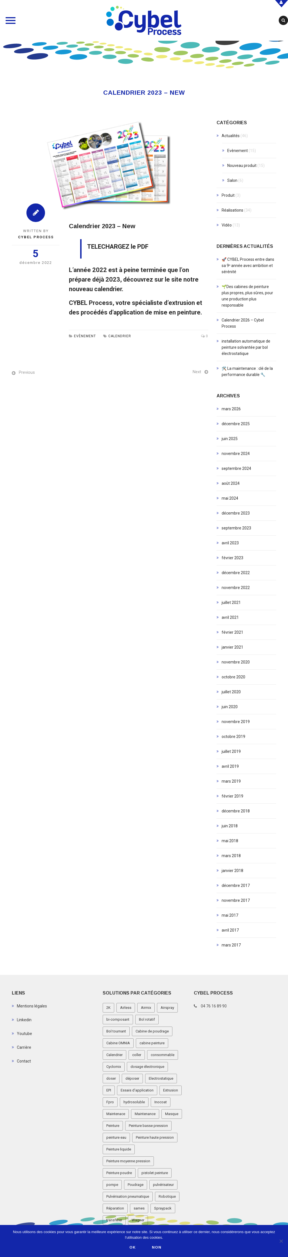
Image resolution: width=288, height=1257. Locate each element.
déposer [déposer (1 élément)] (132, 1078)
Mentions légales (32, 1006)
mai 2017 (230, 915)
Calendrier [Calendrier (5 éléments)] (114, 1055)
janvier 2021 (232, 647)
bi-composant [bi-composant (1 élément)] (117, 1019)
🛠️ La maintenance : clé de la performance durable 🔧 (247, 371)
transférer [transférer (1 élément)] (114, 1220)
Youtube (24, 1033)
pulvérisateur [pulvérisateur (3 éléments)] (163, 1185)
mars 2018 (231, 855)
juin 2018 (230, 826)
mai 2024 (230, 498)
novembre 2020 (236, 662)
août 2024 (231, 483)
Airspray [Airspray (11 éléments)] (167, 1007)
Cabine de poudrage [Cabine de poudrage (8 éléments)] (152, 1031)
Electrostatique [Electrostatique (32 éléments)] (161, 1078)
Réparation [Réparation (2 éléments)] (115, 1208)
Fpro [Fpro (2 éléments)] (110, 1102)
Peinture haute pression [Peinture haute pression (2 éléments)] (155, 1137)
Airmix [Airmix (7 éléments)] (146, 1007)
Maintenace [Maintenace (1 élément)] (115, 1114)
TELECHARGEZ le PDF (117, 246)
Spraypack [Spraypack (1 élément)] (163, 1208)
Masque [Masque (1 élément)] (171, 1114)
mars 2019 (231, 781)
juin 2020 (230, 707)
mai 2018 (230, 841)
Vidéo (227, 225)
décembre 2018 (236, 811)
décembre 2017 (236, 885)
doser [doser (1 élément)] (111, 1078)
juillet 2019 (231, 751)
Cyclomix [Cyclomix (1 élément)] (113, 1067)
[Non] (281, 1241)
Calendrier (119, 336)
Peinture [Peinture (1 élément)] (112, 1126)
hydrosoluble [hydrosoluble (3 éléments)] (134, 1102)
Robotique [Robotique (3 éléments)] (167, 1196)
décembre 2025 (236, 424)
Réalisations (232, 210)
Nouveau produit (241, 165)
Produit (228, 195)
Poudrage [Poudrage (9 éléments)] (135, 1185)
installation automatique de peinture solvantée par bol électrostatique (246, 347)
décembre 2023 (236, 513)
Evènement (85, 336)
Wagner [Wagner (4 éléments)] (138, 1220)
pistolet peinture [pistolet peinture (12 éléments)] (154, 1173)
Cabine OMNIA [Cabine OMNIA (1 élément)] (118, 1043)
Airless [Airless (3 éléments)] (125, 1007)
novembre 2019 (236, 721)
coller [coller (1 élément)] (136, 1055)
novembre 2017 (236, 900)
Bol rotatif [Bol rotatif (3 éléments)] (147, 1019)
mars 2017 (231, 945)
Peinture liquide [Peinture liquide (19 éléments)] (118, 1149)
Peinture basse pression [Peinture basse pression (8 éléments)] (148, 1126)
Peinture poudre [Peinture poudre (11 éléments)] (119, 1173)
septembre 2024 (236, 468)
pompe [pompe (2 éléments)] (112, 1185)
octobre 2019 (233, 736)
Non (156, 1247)
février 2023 (232, 558)
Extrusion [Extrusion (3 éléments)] (170, 1090)
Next (197, 371)
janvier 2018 (232, 870)
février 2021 (232, 632)
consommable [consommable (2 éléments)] (162, 1055)
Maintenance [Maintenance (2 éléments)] (145, 1114)
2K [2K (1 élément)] (108, 1007)
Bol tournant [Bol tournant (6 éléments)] (116, 1031)
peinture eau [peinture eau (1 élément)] (116, 1137)
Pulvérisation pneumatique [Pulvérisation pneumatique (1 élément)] (127, 1196)
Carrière (24, 1047)
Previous (27, 372)
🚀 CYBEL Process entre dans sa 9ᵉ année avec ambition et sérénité (248, 265)
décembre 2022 (236, 572)
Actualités (231, 135)
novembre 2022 (236, 587)
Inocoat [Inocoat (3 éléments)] (160, 1102)
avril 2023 (230, 543)
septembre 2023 (236, 528)
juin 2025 (230, 438)
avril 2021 (230, 617)
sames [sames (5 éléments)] (139, 1208)
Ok (132, 1247)
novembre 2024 (236, 453)
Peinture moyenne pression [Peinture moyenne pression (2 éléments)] (128, 1161)
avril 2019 (230, 766)
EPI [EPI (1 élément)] (108, 1090)
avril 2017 (230, 930)
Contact (24, 1061)
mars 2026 (231, 409)
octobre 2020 (233, 677)
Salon (232, 180)
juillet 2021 (231, 602)
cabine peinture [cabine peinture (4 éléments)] (152, 1043)
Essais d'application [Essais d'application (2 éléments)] (137, 1090)
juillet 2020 (231, 692)
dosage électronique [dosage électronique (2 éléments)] (147, 1067)
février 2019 (232, 796)
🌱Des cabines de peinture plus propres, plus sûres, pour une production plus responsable (247, 295)
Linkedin (24, 1020)
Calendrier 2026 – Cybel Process (243, 323)
